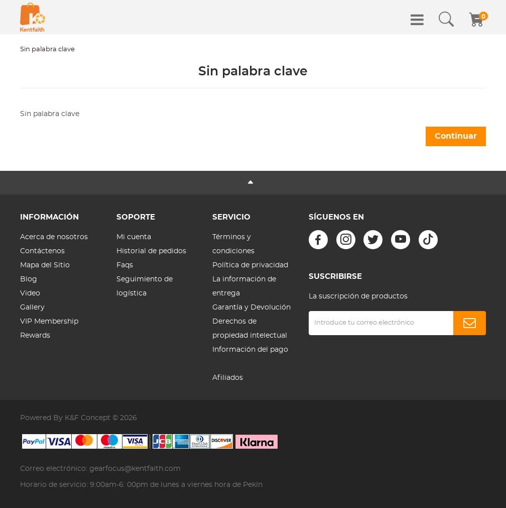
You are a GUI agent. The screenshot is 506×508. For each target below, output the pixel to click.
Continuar (456, 136)
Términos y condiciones (233, 244)
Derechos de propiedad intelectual (249, 328)
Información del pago (250, 349)
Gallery (32, 307)
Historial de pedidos (151, 251)
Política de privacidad (250, 265)
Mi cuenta (133, 237)
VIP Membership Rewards (49, 328)
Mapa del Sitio (45, 265)
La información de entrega (244, 286)
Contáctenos (42, 251)
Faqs (124, 265)
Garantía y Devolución (251, 307)
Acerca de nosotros (54, 237)
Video (30, 293)
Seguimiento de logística (144, 286)
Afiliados (227, 377)
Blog (28, 279)
